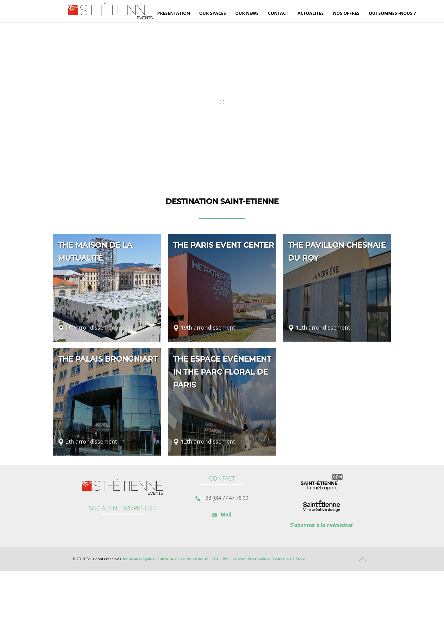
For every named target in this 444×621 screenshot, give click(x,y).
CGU (216, 559)
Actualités (311, 13)
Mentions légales (138, 559)
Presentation (173, 13)
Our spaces (212, 13)
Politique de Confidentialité (182, 559)
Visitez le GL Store (288, 559)
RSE (226, 559)
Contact (278, 13)
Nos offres (346, 13)
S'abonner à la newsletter (321, 525)
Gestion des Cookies (250, 559)
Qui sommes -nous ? (392, 13)
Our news (247, 13)
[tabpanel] (222, 99)
